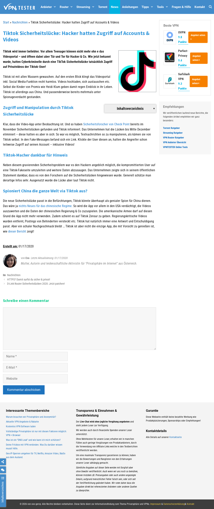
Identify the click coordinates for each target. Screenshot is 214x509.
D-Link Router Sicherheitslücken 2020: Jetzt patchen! (36, 283)
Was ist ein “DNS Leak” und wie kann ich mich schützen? (33, 440)
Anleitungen (130, 7)
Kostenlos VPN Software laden (21, 426)
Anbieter (49, 7)
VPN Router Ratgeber (173, 137)
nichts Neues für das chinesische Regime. (46, 206)
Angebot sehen (198, 37)
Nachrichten (20, 22)
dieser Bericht (17, 231)
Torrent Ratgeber (171, 128)
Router (67, 7)
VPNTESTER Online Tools (175, 147)
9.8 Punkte (182, 39)
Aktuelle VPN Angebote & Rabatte (22, 421)
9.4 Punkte (182, 63)
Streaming (86, 7)
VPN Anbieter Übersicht (174, 142)
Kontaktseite (175, 437)
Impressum (155, 504)
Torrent (102, 7)
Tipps (148, 7)
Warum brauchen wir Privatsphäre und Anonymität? (31, 417)
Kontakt (199, 7)
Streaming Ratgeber (173, 132)
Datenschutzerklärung (174, 504)
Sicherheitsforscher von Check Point (106, 124)
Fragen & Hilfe (181, 7)
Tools (163, 7)
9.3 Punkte (182, 86)
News (114, 7)
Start (6, 22)
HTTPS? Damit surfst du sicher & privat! (28, 279)
